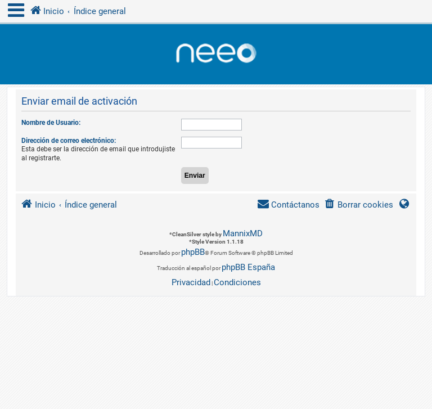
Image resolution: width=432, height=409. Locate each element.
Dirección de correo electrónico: (68, 141)
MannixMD (243, 233)
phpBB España (248, 267)
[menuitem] (358, 205)
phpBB (193, 252)
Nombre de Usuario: (50, 123)
